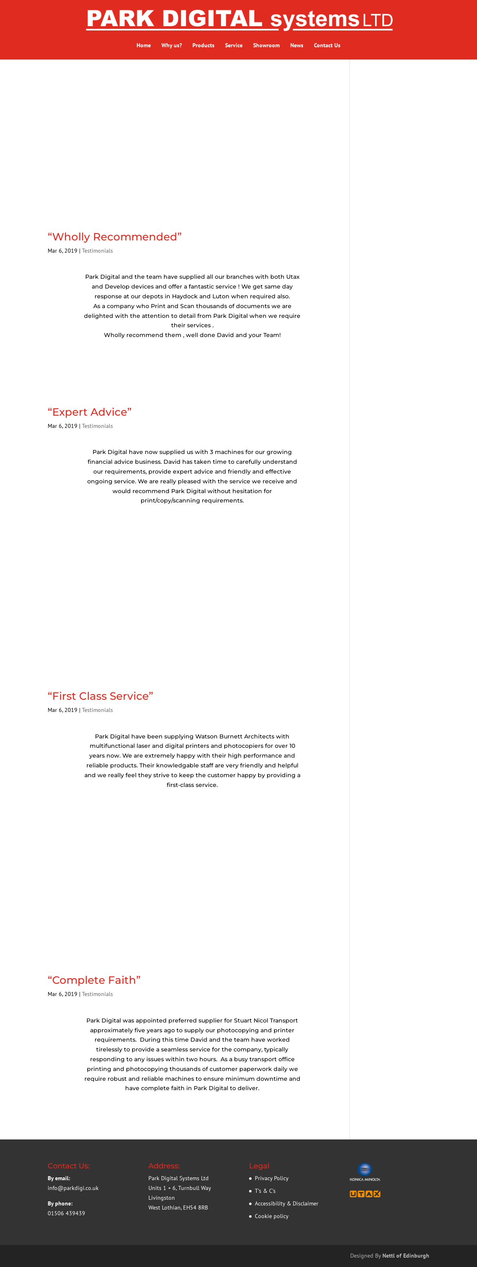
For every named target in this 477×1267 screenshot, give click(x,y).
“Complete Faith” (94, 980)
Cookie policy (272, 1216)
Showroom (266, 45)
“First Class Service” (100, 696)
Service (234, 45)
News (296, 45)
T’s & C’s (265, 1190)
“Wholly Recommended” (115, 236)
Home (144, 45)
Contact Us (327, 45)
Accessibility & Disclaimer (286, 1203)
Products (203, 45)
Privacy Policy (272, 1178)
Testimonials (97, 250)
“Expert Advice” (90, 412)
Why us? (171, 45)
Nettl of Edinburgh (405, 1255)
